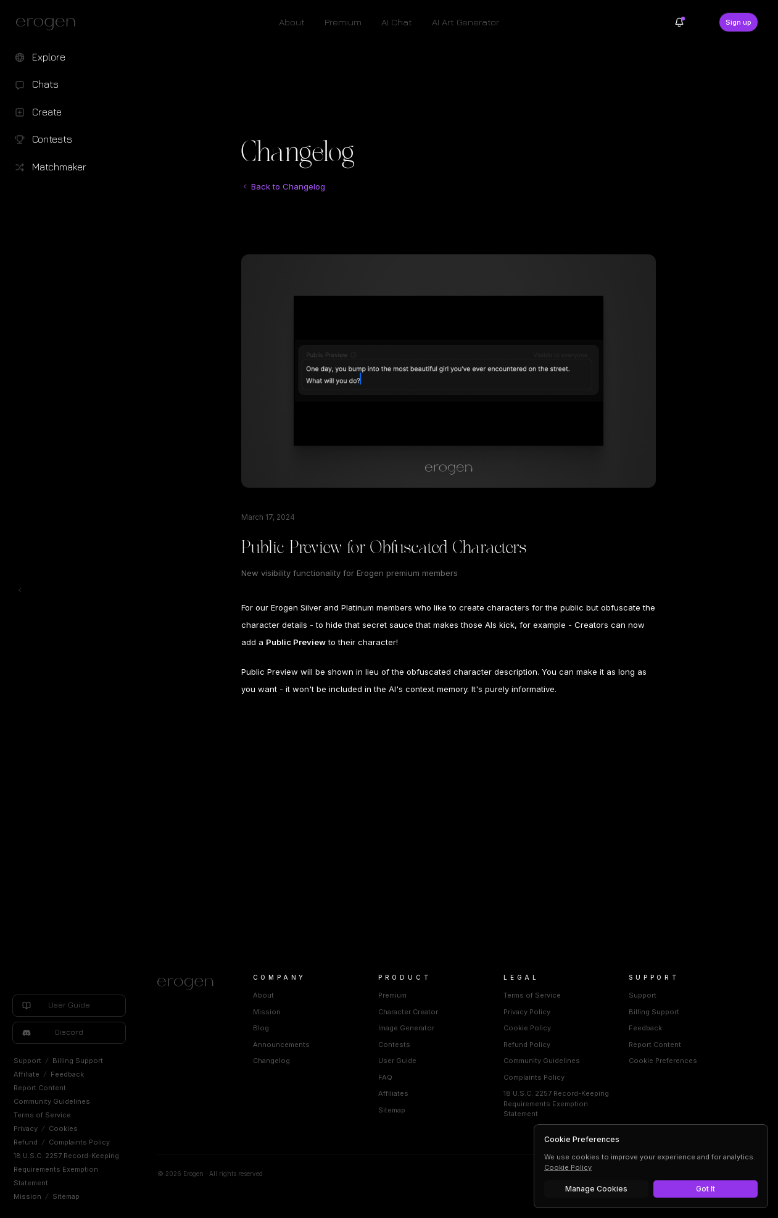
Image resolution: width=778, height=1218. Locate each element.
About (292, 22)
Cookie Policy (527, 1028)
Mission (27, 1196)
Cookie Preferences (663, 1060)
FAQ (385, 1077)
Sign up (738, 22)
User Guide (397, 1060)
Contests (394, 1044)
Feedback (67, 1074)
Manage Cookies (596, 1188)
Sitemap (66, 1196)
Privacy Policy (526, 1011)
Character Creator (408, 1011)
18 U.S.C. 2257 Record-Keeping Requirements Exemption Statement (66, 1169)
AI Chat (396, 22)
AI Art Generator (465, 22)
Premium (343, 22)
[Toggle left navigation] (19, 590)
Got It (705, 1188)
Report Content (40, 1087)
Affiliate (26, 1074)
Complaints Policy (79, 1142)
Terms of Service (42, 1115)
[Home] (190, 984)
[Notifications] (679, 22)
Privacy (26, 1128)
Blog (261, 1028)
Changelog (271, 1060)
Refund (26, 1142)
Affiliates (393, 1093)
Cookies (63, 1128)
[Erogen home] (49, 23)
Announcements (281, 1044)
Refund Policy (526, 1044)
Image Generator (406, 1028)
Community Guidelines (52, 1101)
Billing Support (77, 1060)
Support (27, 1060)
